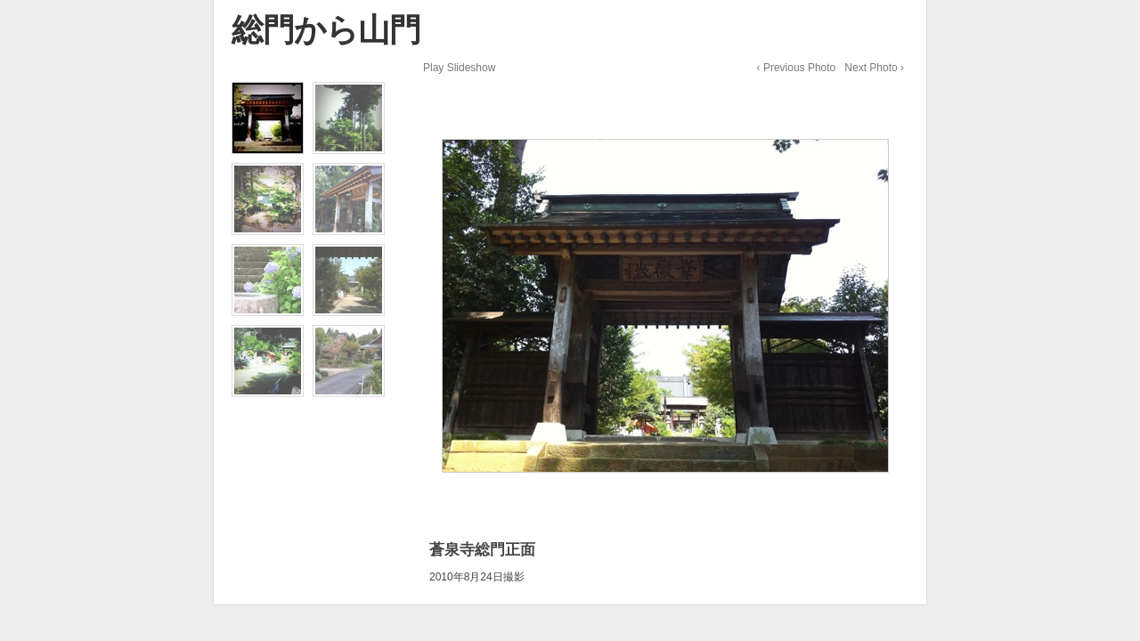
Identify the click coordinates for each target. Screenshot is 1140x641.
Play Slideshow (459, 67)
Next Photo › (874, 67)
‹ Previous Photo (796, 67)
